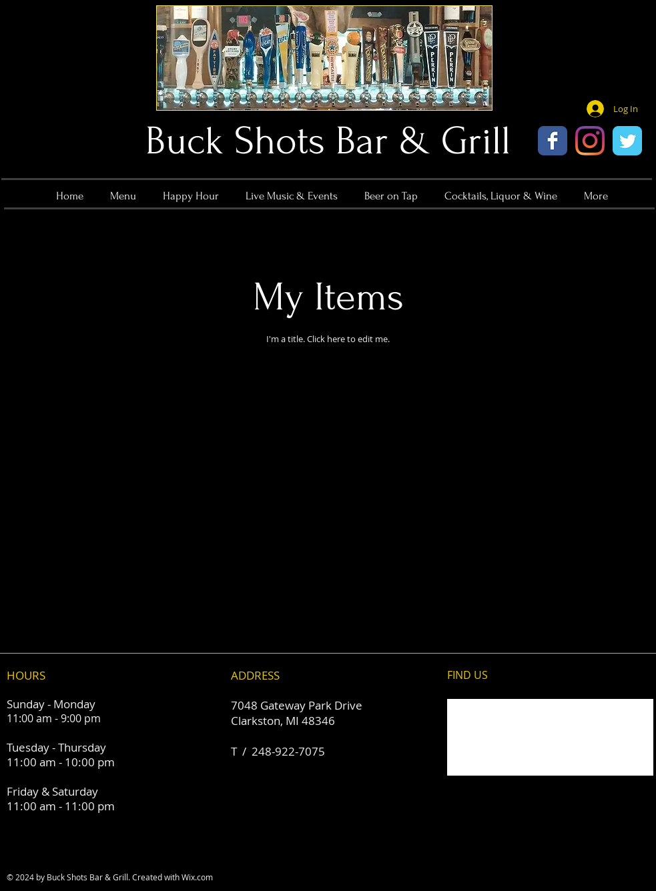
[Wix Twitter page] (627, 140)
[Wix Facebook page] (552, 140)
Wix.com (197, 877)
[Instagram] (590, 140)
